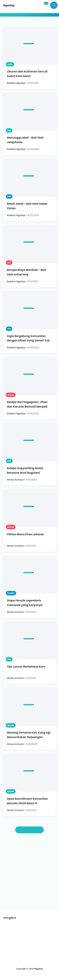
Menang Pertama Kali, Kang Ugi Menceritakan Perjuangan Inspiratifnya (28, 737)
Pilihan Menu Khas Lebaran (25, 534)
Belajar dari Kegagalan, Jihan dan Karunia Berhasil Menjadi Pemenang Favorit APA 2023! (27, 406)
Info (9, 328)
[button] (46, 3)
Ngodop (39, 968)
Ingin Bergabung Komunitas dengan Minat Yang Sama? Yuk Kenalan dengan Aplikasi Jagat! (29, 340)
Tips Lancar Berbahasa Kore (26, 667)
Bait (9, 130)
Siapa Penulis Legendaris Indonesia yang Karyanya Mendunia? (24, 605)
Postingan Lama (29, 830)
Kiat (9, 461)
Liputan (10, 395)
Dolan (10, 64)
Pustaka (11, 593)
